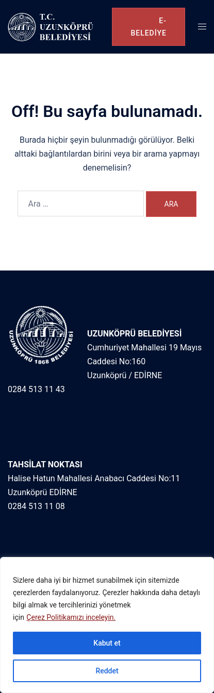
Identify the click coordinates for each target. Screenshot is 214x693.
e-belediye (148, 26)
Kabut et (106, 643)
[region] (107, 625)
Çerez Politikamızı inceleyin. (71, 617)
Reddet (106, 671)
